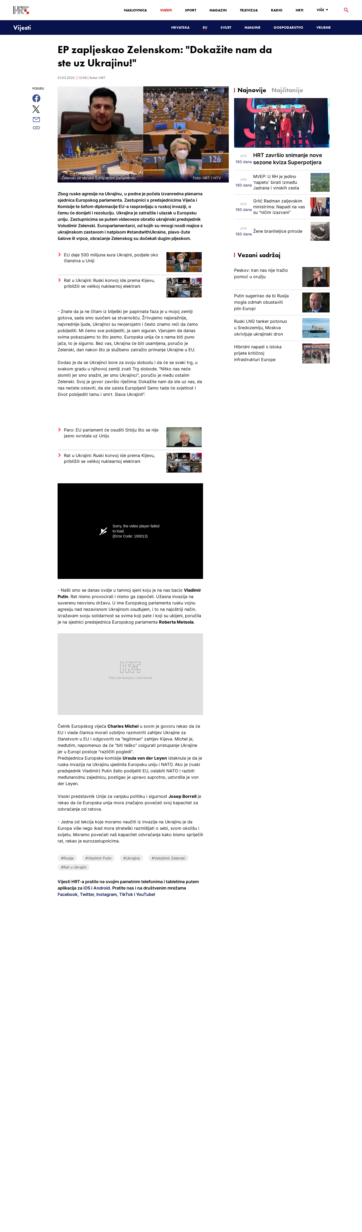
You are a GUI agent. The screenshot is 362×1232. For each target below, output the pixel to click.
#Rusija (67, 858)
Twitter (86, 894)
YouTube (144, 894)
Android (101, 888)
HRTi (299, 10)
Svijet (226, 27)
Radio (276, 10)
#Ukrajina (131, 858)
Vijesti (166, 10)
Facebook (67, 894)
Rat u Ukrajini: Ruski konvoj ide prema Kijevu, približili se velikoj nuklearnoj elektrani (109, 283)
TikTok (125, 894)
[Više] (324, 9)
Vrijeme (323, 27)
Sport (190, 10)
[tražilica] (346, 10)
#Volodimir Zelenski (168, 858)
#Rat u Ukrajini (73, 867)
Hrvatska (180, 27)
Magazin (218, 10)
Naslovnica (135, 10)
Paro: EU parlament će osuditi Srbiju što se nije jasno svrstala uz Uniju (111, 432)
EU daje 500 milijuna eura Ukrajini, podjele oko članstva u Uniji (111, 257)
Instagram (106, 894)
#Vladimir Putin (98, 858)
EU (205, 27)
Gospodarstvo (288, 27)
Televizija (249, 10)
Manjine (252, 27)
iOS (87, 888)
